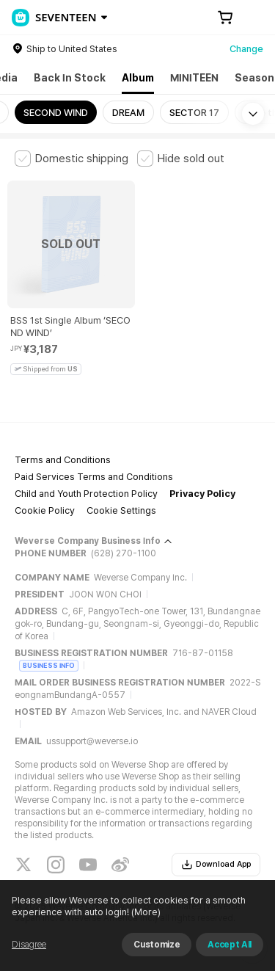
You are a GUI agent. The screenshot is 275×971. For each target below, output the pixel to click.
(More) (145, 911)
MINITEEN (194, 78)
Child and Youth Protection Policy (86, 493)
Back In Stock (70, 78)
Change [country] (246, 48)
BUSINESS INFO (49, 665)
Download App (216, 864)
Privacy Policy (202, 493)
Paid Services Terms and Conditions (94, 476)
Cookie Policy (45, 510)
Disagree (29, 944)
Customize (156, 944)
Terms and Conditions (63, 459)
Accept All (230, 944)
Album (138, 78)
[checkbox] (71, 158)
